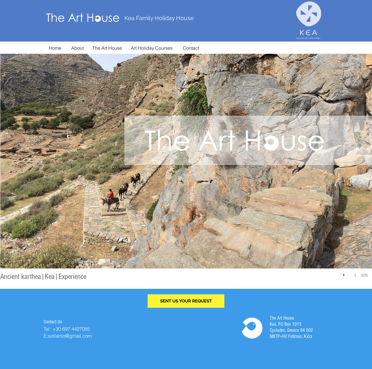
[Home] (55, 48)
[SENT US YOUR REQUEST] (186, 301)
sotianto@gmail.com (70, 336)
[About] (77, 48)
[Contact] (191, 48)
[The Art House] (107, 48)
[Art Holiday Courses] (152, 48)
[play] (344, 273)
